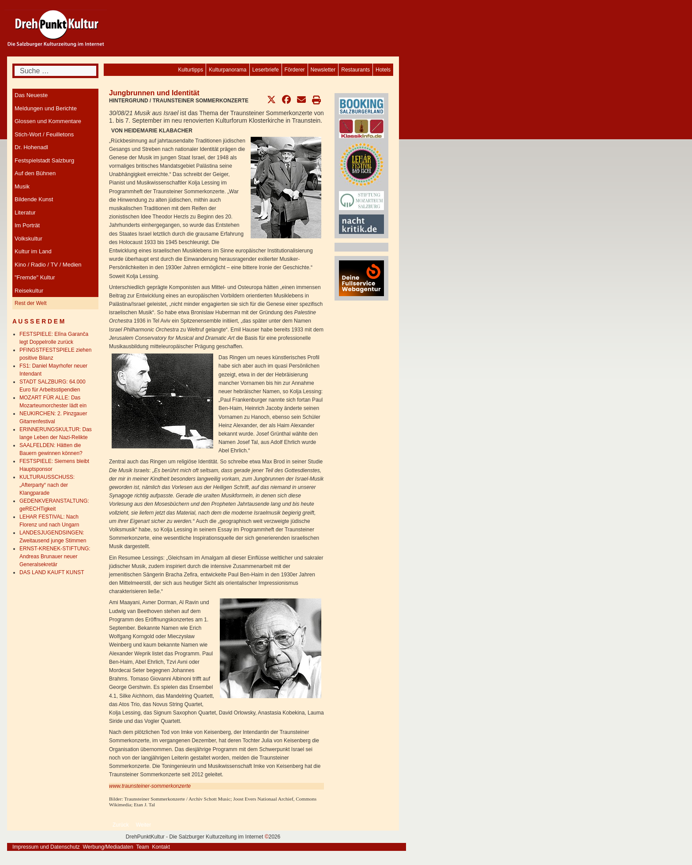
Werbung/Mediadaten (108, 847)
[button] (271, 99)
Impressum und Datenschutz (46, 847)
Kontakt (161, 847)
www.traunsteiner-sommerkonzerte (150, 786)
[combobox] (55, 71)
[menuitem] (383, 70)
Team (142, 847)
